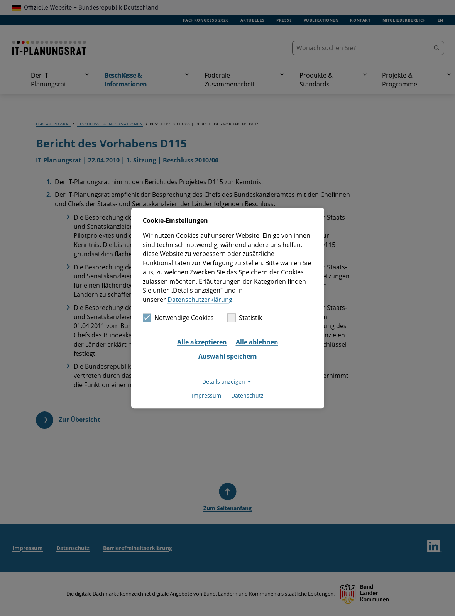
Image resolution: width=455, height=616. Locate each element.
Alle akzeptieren (202, 342)
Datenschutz (247, 395)
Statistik (244, 317)
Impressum (206, 395)
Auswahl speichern (227, 356)
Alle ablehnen (257, 342)
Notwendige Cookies (178, 317)
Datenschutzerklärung (199, 299)
